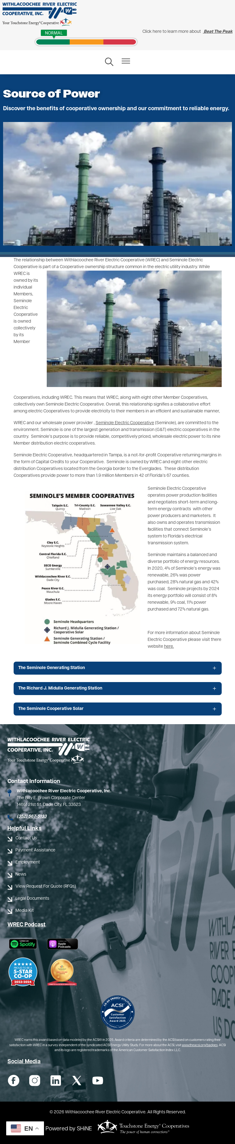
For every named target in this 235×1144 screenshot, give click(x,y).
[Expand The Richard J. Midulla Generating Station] (118, 688)
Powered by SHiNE (69, 1129)
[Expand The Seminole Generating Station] (118, 668)
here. (169, 646)
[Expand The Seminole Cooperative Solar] (118, 709)
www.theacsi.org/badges (200, 1045)
